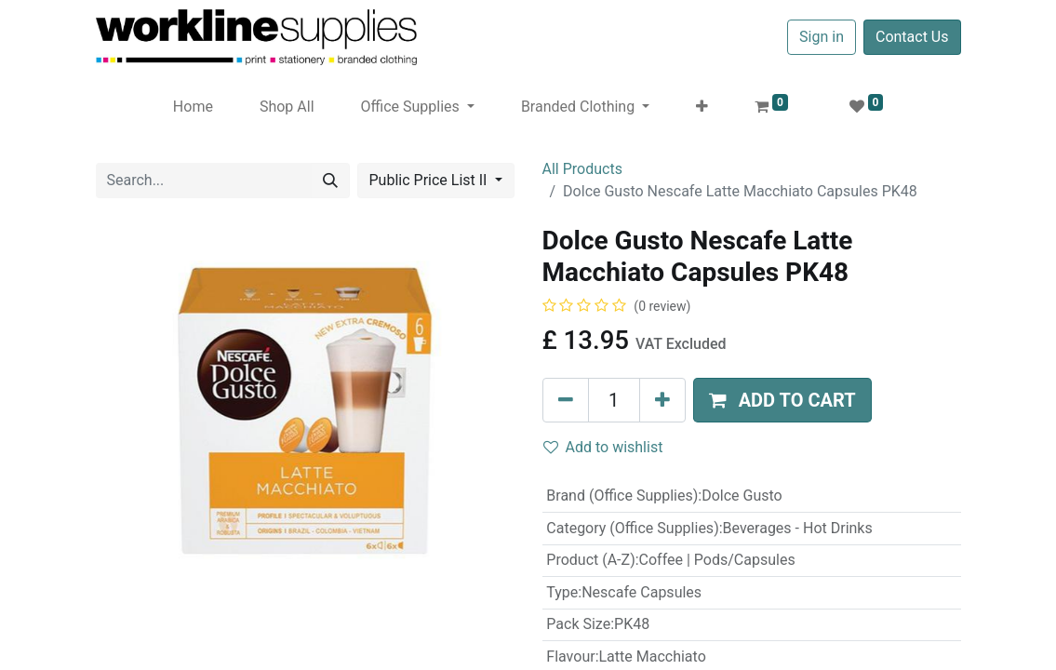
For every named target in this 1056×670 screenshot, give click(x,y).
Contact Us (912, 37)
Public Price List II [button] (430, 180)
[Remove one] (565, 400)
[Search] (330, 180)
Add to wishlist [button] (603, 447)
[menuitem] (193, 107)
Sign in (821, 37)
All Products (582, 169)
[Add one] (662, 400)
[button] (702, 107)
